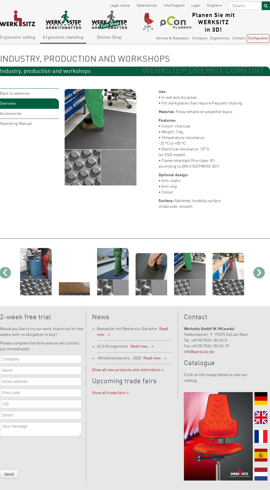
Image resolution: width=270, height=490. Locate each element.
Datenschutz (147, 5)
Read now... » (142, 346)
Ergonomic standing (63, 37)
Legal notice (120, 5)
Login (195, 5)
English (214, 5)
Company (199, 38)
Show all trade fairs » (110, 393)
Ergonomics (220, 38)
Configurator (258, 38)
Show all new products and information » (128, 370)
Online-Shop (109, 37)
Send (9, 474)
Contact (238, 38)
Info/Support (174, 5)
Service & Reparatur (172, 38)
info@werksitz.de (199, 352)
